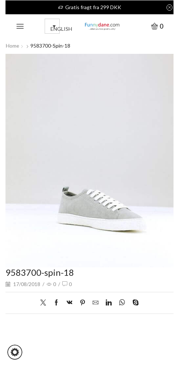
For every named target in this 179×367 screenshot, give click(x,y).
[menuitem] (52, 26)
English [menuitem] (61, 29)
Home (12, 45)
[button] (14, 352)
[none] (46, 26)
